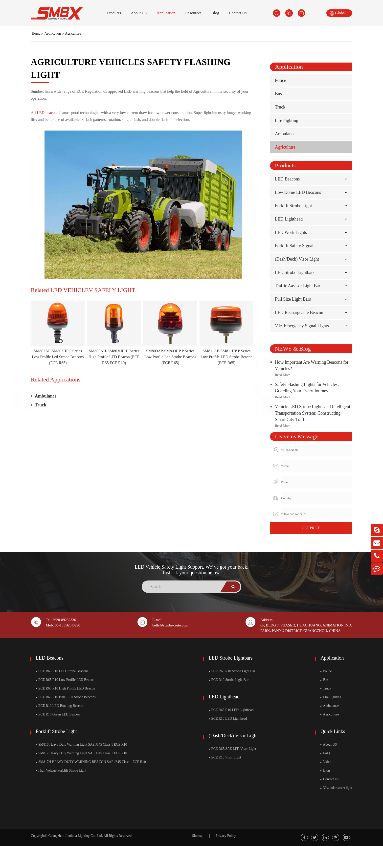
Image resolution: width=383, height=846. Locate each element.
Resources (193, 13)
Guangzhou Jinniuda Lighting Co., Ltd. (75, 836)
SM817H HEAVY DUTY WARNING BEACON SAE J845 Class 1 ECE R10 (91, 762)
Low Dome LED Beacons (298, 192)
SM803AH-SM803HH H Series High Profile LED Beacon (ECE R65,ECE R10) (114, 357)
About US (139, 13)
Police (280, 80)
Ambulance (46, 396)
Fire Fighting (286, 120)
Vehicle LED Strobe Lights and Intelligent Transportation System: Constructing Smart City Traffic (312, 413)
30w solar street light (336, 788)
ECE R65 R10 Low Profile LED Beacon (65, 680)
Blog (215, 13)
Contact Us (238, 13)
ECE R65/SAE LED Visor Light (232, 749)
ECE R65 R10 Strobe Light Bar (232, 671)
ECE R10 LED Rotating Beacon (59, 706)
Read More (283, 375)
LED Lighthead (289, 219)
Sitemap (197, 836)
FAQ (325, 753)
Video (325, 762)
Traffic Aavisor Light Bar (297, 285)
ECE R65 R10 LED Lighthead (231, 710)
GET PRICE (311, 528)
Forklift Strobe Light (293, 205)
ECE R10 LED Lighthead (228, 718)
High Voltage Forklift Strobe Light (61, 770)
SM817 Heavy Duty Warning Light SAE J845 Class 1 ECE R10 (81, 753)
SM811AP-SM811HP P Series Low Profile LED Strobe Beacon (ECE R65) (226, 357)
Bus (278, 93)
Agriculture (73, 33)
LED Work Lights (291, 232)
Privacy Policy (226, 836)
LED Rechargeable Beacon (299, 312)
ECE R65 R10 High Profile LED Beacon (65, 688)
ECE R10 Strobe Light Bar (228, 680)
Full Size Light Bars (293, 299)
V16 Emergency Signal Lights (302, 325)
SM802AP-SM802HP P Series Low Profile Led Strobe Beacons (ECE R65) (58, 357)
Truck (40, 404)
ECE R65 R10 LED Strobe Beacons (62, 671)
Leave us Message (296, 436)
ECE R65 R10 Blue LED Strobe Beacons (66, 697)
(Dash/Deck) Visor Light (297, 259)
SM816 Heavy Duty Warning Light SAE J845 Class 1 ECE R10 (81, 744)
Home (36, 33)
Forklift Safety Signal (294, 245)
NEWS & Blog (293, 348)
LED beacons (47, 113)
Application (166, 13)
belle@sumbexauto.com (170, 625)
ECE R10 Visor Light (225, 757)
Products (114, 13)
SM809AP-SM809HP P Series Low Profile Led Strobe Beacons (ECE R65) (170, 357)
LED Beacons (287, 179)
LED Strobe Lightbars (295, 272)
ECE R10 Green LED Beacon (58, 714)
